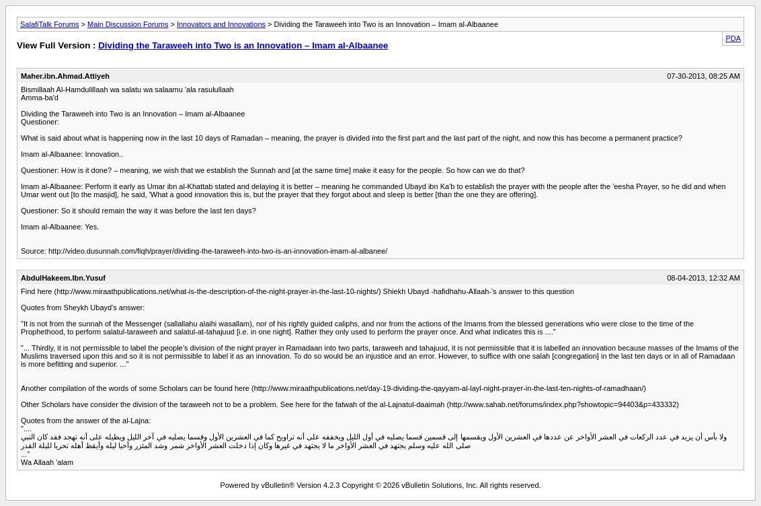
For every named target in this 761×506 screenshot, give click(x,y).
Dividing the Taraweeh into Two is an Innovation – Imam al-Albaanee (243, 45)
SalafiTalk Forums (49, 24)
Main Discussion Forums (127, 24)
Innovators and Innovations (221, 24)
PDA (733, 38)
